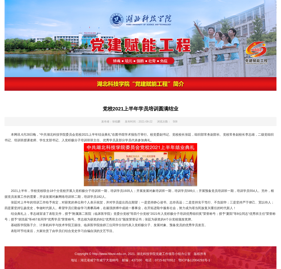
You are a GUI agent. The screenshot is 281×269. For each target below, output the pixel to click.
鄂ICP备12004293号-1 (194, 260)
